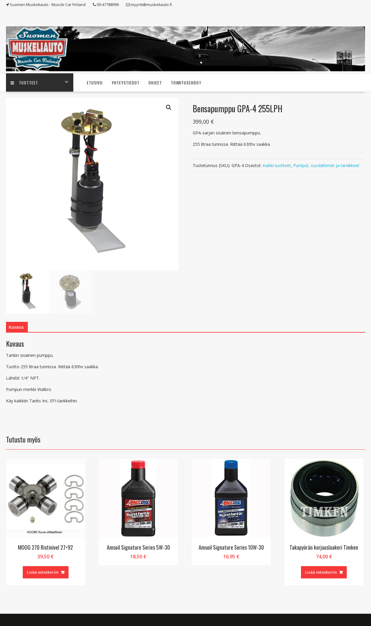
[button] (168, 107)
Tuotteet (24, 82)
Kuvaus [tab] (16, 327)
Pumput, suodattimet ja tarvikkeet (326, 165)
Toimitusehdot (186, 82)
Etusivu (95, 82)
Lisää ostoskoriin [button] (43, 572)
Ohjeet (155, 82)
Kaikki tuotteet (277, 165)
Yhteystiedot (125, 82)
